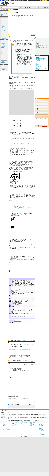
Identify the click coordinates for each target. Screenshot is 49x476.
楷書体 (20, 302)
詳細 (17, 76)
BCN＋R (28, 257)
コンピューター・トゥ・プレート (18, 283)
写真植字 (20, 280)
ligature (13, 377)
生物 (25, 422)
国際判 (17, 290)
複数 (11, 368)
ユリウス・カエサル (11, 88)
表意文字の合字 (38, 45)
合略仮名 (27, 195)
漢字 (14, 15)
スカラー (26, 46)
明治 (13, 239)
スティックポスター (28, 292)
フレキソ (21, 281)
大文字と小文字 (22, 293)
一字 (17, 368)
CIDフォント (27, 309)
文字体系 (13, 82)
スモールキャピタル (14, 295)
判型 (15, 290)
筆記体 (26, 301)
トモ (17, 370)
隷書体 (18, 302)
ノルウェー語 (20, 150)
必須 (37, 108)
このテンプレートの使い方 (22, 45)
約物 (10, 313)
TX (18, 316)
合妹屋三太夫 (38, 60)
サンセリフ (15, 300)
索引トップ (20, 340)
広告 (23, 196)
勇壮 (37, 113)
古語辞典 (23, 0)
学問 (2, 27)
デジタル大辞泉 (11, 9)
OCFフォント (22, 309)
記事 (14, 346)
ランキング (27, 340)
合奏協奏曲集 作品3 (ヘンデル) (40, 58)
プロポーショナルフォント (18, 310)
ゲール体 (14, 301)
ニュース (21, 46)
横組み (30, 284)
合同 (37, 102)
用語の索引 (24, 340)
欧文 (10, 300)
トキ (28, 16)
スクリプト (17, 301)
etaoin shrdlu (31, 285)
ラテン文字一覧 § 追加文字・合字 (15, 171)
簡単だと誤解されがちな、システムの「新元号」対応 (18, 257)
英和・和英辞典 (11, 0)
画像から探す (14, 425)
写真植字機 (23, 280)
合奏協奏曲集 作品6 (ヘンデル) (40, 59)
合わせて (15, 368)
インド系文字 (12, 185)
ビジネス (14, 421)
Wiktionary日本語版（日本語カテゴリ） (15, 360)
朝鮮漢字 (13, 215)
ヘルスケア (3, 30)
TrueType (12, 309)
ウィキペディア (3, 12)
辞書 (1, 0)
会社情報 (31, 425)
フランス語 (11, 143)
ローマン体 (19, 300)
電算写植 (27, 280)
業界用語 (17, 421)
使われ (11, 16)
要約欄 (24, 64)
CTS (23, 284)
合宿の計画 (37, 69)
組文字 (16, 240)
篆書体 (15, 302)
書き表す (20, 15)
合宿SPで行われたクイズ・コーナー (41, 68)
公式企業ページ (32, 424)
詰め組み (15, 285)
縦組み (27, 284)
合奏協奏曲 (37, 57)
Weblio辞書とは (5, 424)
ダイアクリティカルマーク (25, 295)
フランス (16, 321)
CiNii (28, 46)
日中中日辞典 (15, 0)
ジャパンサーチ (22, 47)
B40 (22, 292)
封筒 (32, 292)
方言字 (13, 264)
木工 (16, 16)
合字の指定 (37, 43)
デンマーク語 (16, 150)
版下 (33, 280)
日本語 (11, 195)
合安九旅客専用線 (38, 66)
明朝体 (18, 305)
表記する (25, 15)
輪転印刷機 (18, 281)
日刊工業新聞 (24, 259)
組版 (34, 139)
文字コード (21, 316)
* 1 (18, 208)
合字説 (37, 65)
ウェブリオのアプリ (14, 424)
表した (19, 368)
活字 (14, 134)
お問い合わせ (22, 424)
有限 (37, 101)
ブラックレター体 (27, 300)
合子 (36, 62)
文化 (2, 28)
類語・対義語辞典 (6, 0)
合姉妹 (37, 61)
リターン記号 (16, 313)
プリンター (30, 280)
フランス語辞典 (41, 429)
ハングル (19, 185)
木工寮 (27, 247)
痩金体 (18, 303)
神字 (11, 256)
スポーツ (3, 32)
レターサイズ (14, 292)
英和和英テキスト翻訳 (13, 396)
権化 (37, 105)
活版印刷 (11, 133)
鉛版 (15, 281)
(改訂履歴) (18, 414)
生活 (2, 29)
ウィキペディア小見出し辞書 (14, 340)
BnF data (19, 321)
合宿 (36, 67)
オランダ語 (11, 152)
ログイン (40, 0)
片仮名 (37, 41)
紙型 (14, 281)
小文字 (15, 294)
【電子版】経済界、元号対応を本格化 (16, 259)
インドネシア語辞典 (41, 430)
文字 (27, 15)
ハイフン (24, 313)
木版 (15, 280)
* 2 (28, 208)
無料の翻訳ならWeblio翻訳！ (13, 3)
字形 (30, 295)
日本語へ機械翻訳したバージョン (25, 54)
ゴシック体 (23, 305)
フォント (19, 139)
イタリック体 (23, 300)
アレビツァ (10, 346)
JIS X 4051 (24, 286)
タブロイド (19, 292)
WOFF (12, 312)
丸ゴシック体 (31, 305)
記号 (1, 63)
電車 (22, 421)
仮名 (16, 15)
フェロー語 (11, 150)
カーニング (25, 133)
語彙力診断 (3, 69)
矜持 (37, 109)
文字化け (12, 316)
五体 (13, 303)
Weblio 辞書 (44, 0)
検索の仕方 (4, 425)
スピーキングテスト (4, 70)
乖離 (37, 112)
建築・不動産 (3, 26)
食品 (26, 422)
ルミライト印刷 (28, 281)
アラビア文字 (12, 194)
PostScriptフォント (17, 309)
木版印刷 (12, 280)
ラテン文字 (25, 370)
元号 (16, 239)
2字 (12, 15)
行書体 (18, 304)
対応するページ (22, 49)
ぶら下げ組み (21, 313)
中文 (14, 232)
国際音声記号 (29, 82)
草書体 (16, 304)
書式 (10, 298)
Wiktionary (31, 361)
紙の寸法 (12, 290)
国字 (11, 264)
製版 (12, 281)
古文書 (29, 15)
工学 (2, 25)
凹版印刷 (24, 282)
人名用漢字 (28, 213)
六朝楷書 (20, 303)
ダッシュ (30, 313)
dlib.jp (19, 47)
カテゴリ (22, 318)
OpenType (30, 309)
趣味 (2, 31)
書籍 (23, 46)
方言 (30, 422)
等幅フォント (24, 310)
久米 (17, 369)
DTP (25, 284)
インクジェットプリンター (18, 282)
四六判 (24, 292)
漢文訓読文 (32, 15)
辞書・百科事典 (6, 9)
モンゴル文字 (12, 198)
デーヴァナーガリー (13, 181)
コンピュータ (20, 421)
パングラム (20, 286)
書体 (10, 301)
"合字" (19, 46)
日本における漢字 (14, 207)
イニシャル (19, 295)
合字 (12, 293)
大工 (12, 248)
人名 (28, 422)
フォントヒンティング (30, 310)
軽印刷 (24, 281)
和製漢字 (20, 207)
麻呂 (20, 16)
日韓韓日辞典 (19, 0)
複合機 (24, 283)
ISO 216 (12, 291)
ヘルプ (48, 0)
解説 (21, 346)
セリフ (12, 300)
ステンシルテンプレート (29, 283)
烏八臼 (37, 53)
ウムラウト (20, 163)
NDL (16, 47)
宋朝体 (15, 305)
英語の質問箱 (4, 68)
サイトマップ (5, 428)
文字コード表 (25, 316)
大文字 (12, 294)
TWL (25, 47)
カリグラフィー (22, 301)
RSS (27, 436)
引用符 (27, 313)
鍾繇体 (15, 303)
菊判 (16, 292)
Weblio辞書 (11, 415)
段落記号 (12, 313)
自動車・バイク (4, 23)
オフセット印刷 (28, 282)
